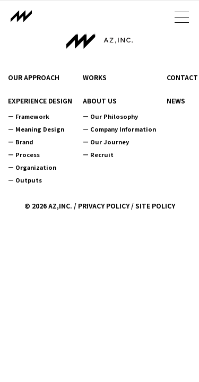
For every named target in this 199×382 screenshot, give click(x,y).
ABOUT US (100, 101)
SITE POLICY (155, 205)
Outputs (28, 180)
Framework (32, 116)
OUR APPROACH (33, 77)
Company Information (123, 129)
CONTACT (182, 77)
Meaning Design (39, 129)
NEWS (176, 101)
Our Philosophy (114, 116)
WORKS (95, 77)
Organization (35, 167)
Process (27, 154)
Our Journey (109, 141)
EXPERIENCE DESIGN (40, 101)
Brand (24, 141)
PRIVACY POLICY (103, 205)
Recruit (102, 154)
